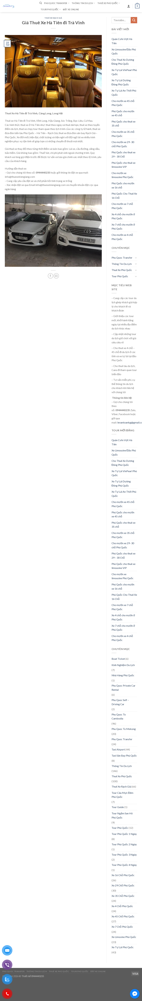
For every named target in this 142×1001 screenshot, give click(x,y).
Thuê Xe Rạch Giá (53, 18)
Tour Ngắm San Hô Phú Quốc (122, 815)
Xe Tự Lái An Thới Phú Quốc (124, 92)
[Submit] (134, 20)
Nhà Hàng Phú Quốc (123, 675)
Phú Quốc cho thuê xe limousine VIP (123, 164)
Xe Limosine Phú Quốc (124, 936)
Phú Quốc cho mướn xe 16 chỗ (123, 185)
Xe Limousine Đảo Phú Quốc (124, 51)
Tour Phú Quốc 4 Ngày (124, 864)
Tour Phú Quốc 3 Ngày (124, 854)
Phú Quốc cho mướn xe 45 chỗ (123, 113)
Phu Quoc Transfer (56, 3)
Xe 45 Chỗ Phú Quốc (123, 916)
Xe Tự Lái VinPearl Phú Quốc (124, 72)
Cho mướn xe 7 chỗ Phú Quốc (122, 205)
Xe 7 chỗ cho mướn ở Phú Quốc (123, 226)
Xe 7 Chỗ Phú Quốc (122, 926)
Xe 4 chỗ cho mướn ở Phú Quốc (123, 216)
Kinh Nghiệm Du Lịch (123, 664)
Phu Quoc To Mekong (124, 728)
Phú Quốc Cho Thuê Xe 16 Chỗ (124, 195)
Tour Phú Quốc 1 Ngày (124, 833)
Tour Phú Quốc (51, 9)
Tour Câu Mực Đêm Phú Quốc (122, 794)
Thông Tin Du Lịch (83, 3)
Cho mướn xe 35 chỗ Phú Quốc (123, 133)
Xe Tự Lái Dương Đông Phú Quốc (121, 82)
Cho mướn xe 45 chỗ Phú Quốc (123, 103)
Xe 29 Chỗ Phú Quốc (123, 885)
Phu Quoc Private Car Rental (123, 687)
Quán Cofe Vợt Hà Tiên (122, 41)
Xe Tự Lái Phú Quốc (123, 947)
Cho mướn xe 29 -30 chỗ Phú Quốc (123, 144)
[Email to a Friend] (56, 276)
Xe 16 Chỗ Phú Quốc (123, 875)
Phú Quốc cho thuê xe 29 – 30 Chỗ (123, 154)
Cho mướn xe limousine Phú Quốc (122, 175)
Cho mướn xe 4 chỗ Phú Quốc (122, 236)
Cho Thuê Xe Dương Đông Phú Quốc (123, 61)
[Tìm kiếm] (40, 3)
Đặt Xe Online (71, 9)
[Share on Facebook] (50, 276)
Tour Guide (118, 807)
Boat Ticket (118, 658)
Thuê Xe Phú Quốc (108, 3)
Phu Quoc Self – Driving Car (120, 702)
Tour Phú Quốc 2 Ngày (124, 844)
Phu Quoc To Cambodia (119, 716)
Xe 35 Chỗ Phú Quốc (123, 895)
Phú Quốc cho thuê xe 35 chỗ (123, 123)
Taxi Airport (118, 749)
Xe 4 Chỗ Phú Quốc (122, 906)
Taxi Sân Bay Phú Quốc (124, 755)
